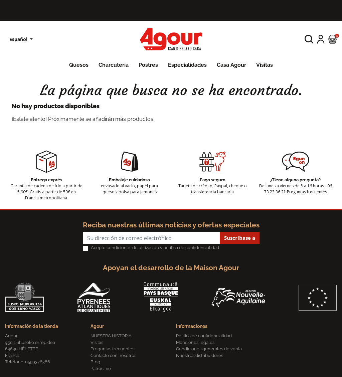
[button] (309, 39)
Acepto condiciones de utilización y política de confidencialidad (155, 247)
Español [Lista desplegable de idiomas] (19, 39)
